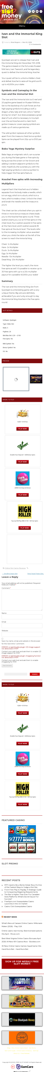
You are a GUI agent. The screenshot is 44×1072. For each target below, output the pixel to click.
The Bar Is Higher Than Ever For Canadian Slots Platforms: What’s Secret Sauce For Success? (22, 896)
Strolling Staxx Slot (10, 574)
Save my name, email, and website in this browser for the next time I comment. (21, 642)
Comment (6, 588)
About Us (17, 1053)
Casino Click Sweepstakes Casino (18, 906)
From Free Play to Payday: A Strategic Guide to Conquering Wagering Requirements (22, 891)
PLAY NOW (23, 462)
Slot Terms (32, 1048)
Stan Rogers (15, 42)
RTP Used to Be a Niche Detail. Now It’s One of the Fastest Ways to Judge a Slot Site (23, 886)
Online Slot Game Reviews (15, 568)
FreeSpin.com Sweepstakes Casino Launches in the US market (19, 902)
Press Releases (25, 1053)
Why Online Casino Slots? (19, 1048)
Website (5, 631)
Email (4, 622)
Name (4, 613)
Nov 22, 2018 (27, 42)
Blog (8, 1048)
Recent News (10, 917)
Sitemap (35, 1050)
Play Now (23, 429)
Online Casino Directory (24, 1050)
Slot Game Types (10, 1050)
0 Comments (36, 44)
